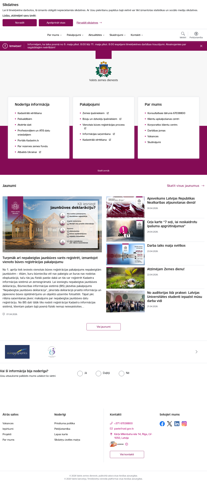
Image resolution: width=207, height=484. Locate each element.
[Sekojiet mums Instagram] (184, 423)
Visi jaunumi (103, 326)
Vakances (8, 423)
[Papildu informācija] (126, 444)
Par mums (8, 439)
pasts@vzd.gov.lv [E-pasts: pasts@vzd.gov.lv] (124, 428)
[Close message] (201, 46)
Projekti (7, 434)
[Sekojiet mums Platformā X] (169, 423)
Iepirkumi (8, 428)
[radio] (82, 373)
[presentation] (110, 387)
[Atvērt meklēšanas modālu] (183, 36)
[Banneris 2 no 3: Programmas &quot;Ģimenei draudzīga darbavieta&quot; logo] (52, 351)
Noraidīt (19, 22)
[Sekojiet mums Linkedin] (176, 423)
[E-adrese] (117, 444)
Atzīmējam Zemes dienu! (166, 269)
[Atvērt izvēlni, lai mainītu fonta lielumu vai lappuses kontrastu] (196, 36)
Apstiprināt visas (56, 22)
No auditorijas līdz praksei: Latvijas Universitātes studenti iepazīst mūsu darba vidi (174, 297)
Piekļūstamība (62, 428)
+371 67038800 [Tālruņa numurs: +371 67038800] (123, 423)
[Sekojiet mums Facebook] (162, 423)
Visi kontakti (127, 454)
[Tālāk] (196, 352)
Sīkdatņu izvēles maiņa (67, 439)
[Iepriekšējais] (10, 352)
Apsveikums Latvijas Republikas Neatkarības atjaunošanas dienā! (171, 200)
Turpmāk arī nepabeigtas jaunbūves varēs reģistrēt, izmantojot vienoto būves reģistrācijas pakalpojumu (50, 260)
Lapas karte (61, 434)
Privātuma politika (64, 423)
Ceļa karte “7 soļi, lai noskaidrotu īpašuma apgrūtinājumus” (172, 224)
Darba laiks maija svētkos (166, 245)
